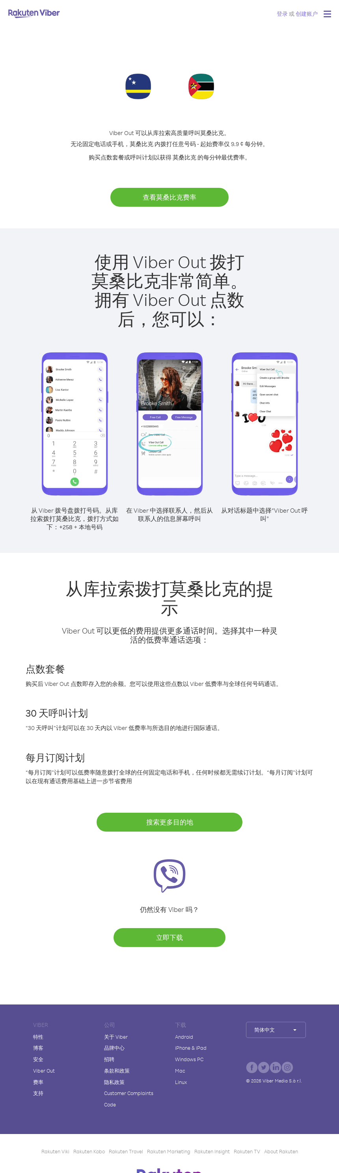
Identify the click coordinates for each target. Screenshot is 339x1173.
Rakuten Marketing (168, 1151)
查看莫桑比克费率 (169, 197)
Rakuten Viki (55, 1151)
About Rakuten (281, 1151)
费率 (38, 1082)
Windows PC (189, 1059)
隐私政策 (114, 1082)
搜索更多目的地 (169, 822)
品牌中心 (114, 1048)
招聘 (109, 1059)
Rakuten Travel (126, 1151)
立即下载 (169, 937)
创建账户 (307, 13)
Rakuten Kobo (89, 1151)
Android (184, 1037)
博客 (38, 1048)
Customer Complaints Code (128, 1099)
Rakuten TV (247, 1151)
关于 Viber (116, 1037)
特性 (38, 1037)
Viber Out (44, 1070)
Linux (181, 1082)
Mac (180, 1070)
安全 (38, 1059)
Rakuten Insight (212, 1151)
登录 (282, 13)
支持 (38, 1093)
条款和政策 (117, 1070)
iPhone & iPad (191, 1048)
